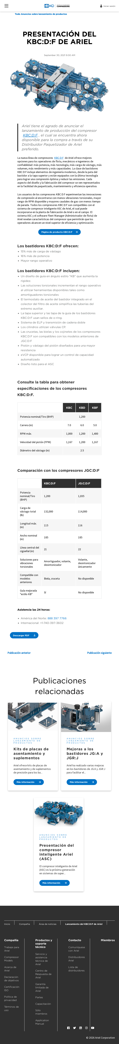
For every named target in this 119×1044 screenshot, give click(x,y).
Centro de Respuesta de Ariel (43, 974)
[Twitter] (74, 1028)
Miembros (108, 940)
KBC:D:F (30, 135)
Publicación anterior (19, 652)
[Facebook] (68, 1028)
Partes (39, 997)
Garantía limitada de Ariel (41, 987)
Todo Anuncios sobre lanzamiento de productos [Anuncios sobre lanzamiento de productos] (41, 14)
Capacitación (43, 1003)
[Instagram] (86, 1028)
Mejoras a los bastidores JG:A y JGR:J (85, 753)
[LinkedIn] (80, 1028)
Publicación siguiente (99, 652)
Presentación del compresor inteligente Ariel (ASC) (56, 852)
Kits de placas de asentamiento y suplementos (31, 753)
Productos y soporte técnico (43, 944)
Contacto (74, 940)
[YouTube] (92, 1028)
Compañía (11, 940)
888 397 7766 (57, 618)
